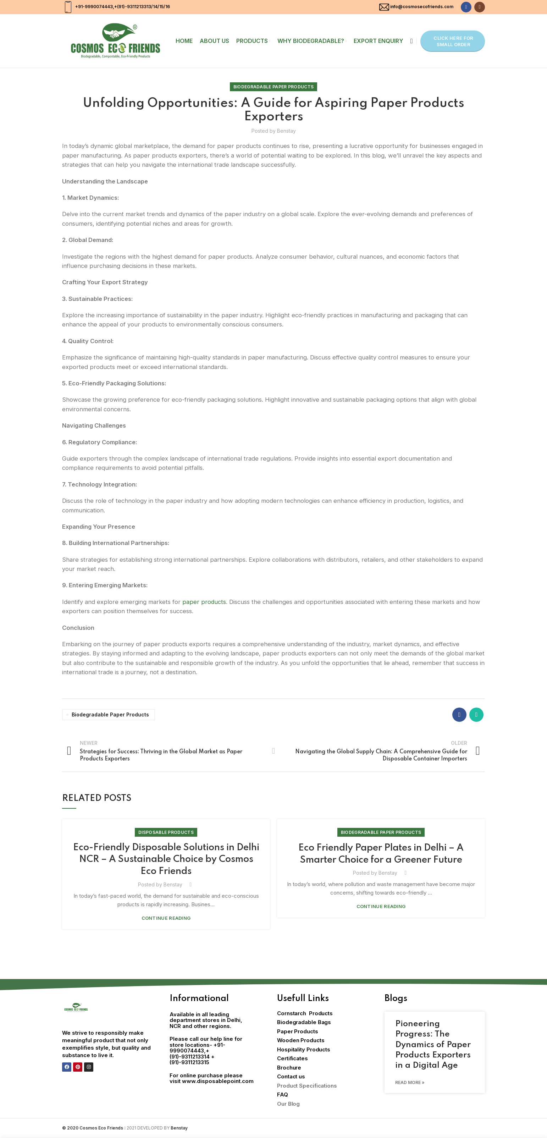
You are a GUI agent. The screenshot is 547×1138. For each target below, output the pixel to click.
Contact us (291, 1076)
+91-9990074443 (93, 6)
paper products (204, 601)
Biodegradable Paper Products (273, 86)
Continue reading (166, 918)
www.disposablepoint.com (218, 1081)
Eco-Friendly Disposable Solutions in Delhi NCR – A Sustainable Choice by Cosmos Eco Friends (166, 859)
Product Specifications (307, 1086)
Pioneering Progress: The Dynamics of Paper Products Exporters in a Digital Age (433, 1045)
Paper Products (297, 1031)
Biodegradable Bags (304, 1022)
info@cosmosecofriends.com (421, 6)
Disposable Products (166, 832)
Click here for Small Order (453, 41)
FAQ (282, 1095)
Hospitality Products (303, 1049)
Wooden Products (301, 1040)
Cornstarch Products (305, 1013)
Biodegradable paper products (110, 714)
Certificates (292, 1058)
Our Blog (288, 1104)
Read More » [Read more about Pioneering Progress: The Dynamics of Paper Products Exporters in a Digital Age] (410, 1082)
